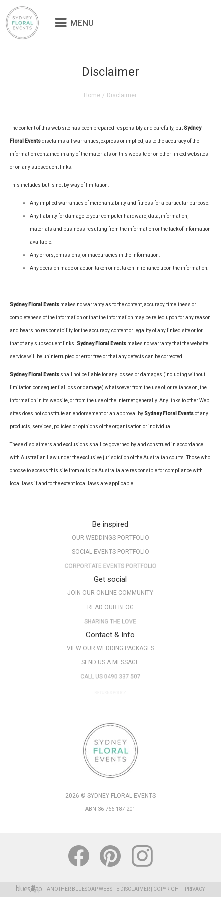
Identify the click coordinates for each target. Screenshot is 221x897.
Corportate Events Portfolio (110, 567)
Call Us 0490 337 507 (110, 678)
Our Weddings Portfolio (111, 537)
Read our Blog (110, 607)
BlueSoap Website (96, 889)
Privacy (195, 889)
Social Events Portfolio (110, 552)
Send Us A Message (111, 662)
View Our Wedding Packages (110, 648)
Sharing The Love (111, 623)
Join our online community (111, 592)
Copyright (168, 889)
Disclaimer (135, 889)
